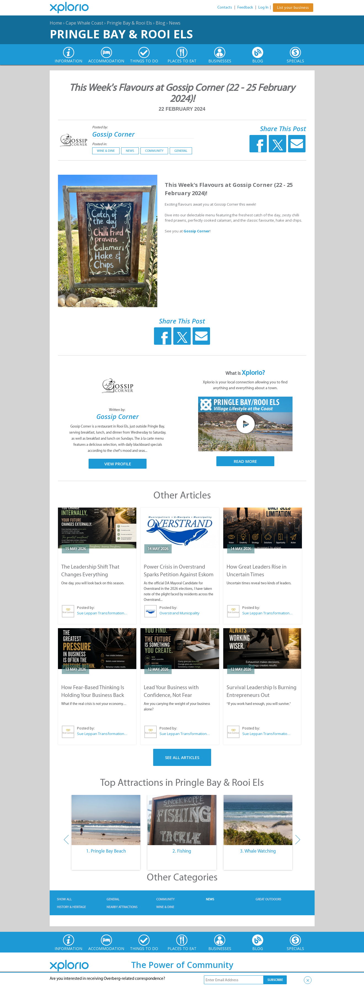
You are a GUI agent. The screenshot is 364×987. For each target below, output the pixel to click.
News (174, 23)
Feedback (245, 7)
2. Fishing (181, 851)
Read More (245, 461)
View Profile (117, 463)
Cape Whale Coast (84, 23)
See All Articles (182, 757)
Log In (263, 7)
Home (56, 23)
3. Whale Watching (258, 851)
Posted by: (100, 127)
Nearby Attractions (122, 907)
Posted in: (99, 144)
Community (154, 151)
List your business (293, 7)
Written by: (117, 410)
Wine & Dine (106, 151)
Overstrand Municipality (180, 613)
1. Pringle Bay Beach (106, 851)
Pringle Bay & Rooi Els (129, 23)
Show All (64, 899)
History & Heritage (71, 907)
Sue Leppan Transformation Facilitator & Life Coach (102, 613)
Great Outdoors (268, 899)
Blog (160, 23)
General (180, 151)
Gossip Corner (113, 134)
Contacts (224, 7)
